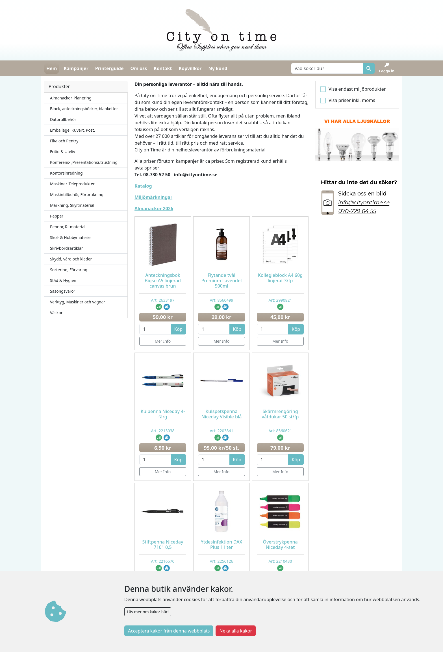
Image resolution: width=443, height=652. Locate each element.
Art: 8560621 (280, 430)
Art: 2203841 (221, 430)
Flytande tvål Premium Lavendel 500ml (221, 280)
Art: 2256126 (221, 561)
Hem (51, 68)
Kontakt (163, 68)
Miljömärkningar (153, 197)
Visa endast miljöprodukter (357, 89)
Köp (178, 329)
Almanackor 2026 (153, 208)
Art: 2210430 (280, 561)
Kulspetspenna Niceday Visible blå (221, 414)
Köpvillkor (190, 68)
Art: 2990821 (280, 300)
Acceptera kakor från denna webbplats (169, 631)
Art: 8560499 (221, 300)
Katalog (143, 186)
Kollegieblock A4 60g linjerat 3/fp (280, 278)
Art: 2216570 (162, 561)
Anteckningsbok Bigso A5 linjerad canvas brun (163, 280)
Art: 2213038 (162, 430)
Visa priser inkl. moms (352, 100)
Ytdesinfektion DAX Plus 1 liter (221, 544)
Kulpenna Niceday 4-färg (163, 414)
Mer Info (163, 341)
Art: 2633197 (162, 300)
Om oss (139, 68)
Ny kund (217, 68)
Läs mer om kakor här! (148, 611)
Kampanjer (76, 68)
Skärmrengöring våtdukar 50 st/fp (280, 414)
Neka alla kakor (235, 631)
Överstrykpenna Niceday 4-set (280, 544)
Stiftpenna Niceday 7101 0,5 (162, 544)
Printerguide (109, 68)
